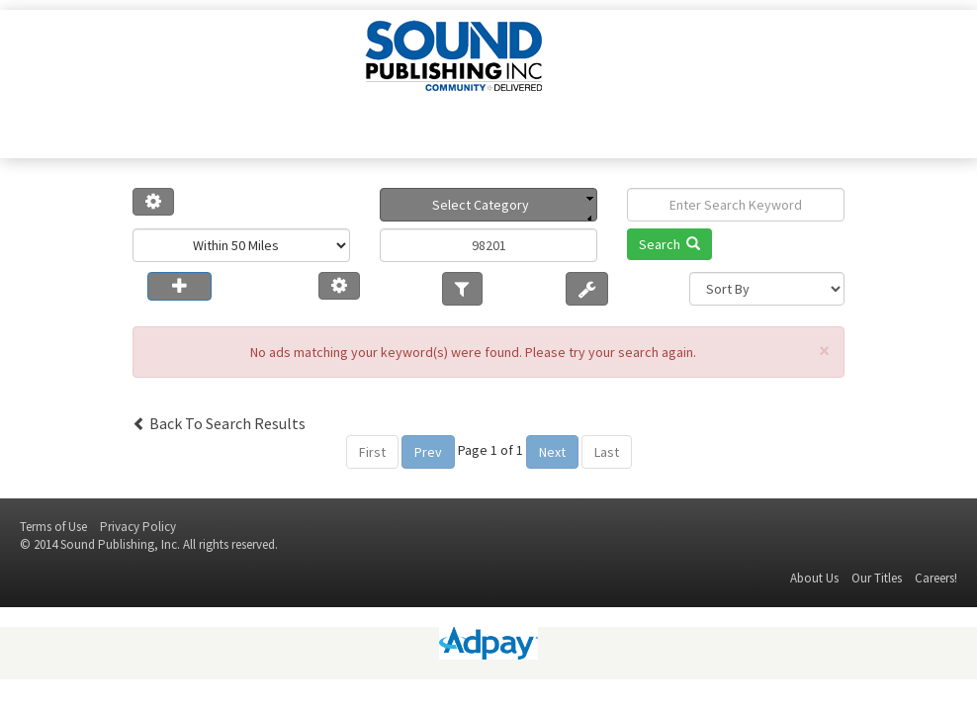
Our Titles (876, 578)
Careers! (936, 578)
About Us (814, 578)
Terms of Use (53, 526)
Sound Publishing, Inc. (120, 544)
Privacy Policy (138, 526)
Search (669, 244)
